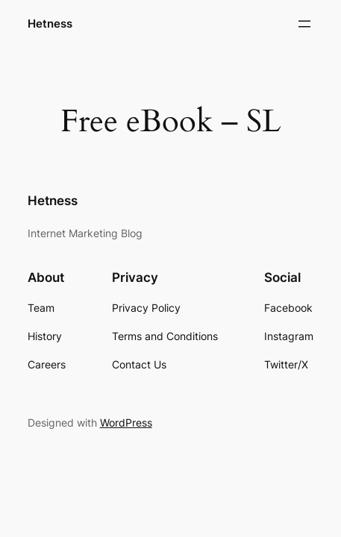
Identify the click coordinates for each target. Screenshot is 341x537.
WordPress (126, 422)
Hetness (50, 24)
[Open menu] (304, 24)
